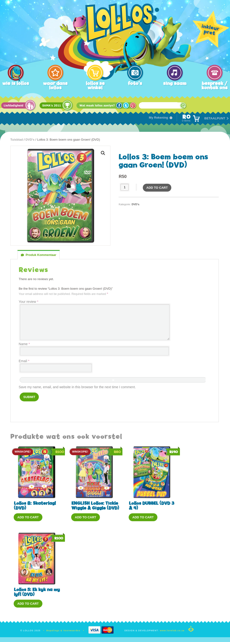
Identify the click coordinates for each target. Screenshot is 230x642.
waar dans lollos (55, 85)
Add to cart (157, 187)
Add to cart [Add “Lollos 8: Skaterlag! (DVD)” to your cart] (28, 517)
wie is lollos (15, 83)
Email (24, 361)
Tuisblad (16, 139)
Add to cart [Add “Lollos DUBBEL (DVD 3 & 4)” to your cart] (143, 517)
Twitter (126, 105)
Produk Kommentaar (41, 255)
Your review (28, 302)
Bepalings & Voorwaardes (63, 630)
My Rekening (158, 117)
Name (24, 344)
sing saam (174, 83)
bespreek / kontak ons (214, 85)
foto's (135, 83)
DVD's (29, 139)
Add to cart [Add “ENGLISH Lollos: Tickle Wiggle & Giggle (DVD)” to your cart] (85, 517)
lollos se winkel (95, 85)
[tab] (38, 255)
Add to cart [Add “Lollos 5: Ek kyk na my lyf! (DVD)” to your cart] (28, 603)
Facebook (119, 105)
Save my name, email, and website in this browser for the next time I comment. (77, 387)
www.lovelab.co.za (172, 630)
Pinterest (133, 105)
